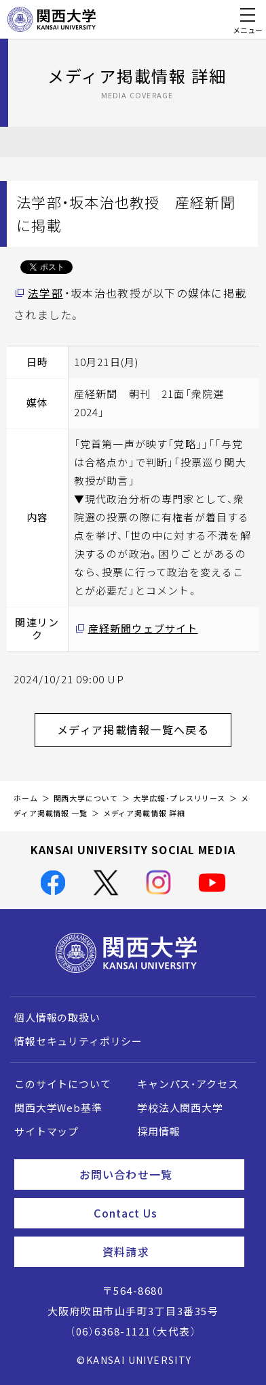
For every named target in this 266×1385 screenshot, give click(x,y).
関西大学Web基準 (58, 1107)
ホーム (26, 798)
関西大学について (86, 798)
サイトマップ (46, 1131)
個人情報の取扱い (57, 1017)
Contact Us (163, 1213)
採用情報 (158, 1131)
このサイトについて (62, 1084)
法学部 (45, 293)
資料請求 (167, 1251)
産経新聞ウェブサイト (143, 628)
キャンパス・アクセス (187, 1084)
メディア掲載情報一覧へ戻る (144, 729)
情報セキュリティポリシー (78, 1041)
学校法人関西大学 (180, 1107)
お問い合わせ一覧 (156, 1174)
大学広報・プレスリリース (179, 798)
